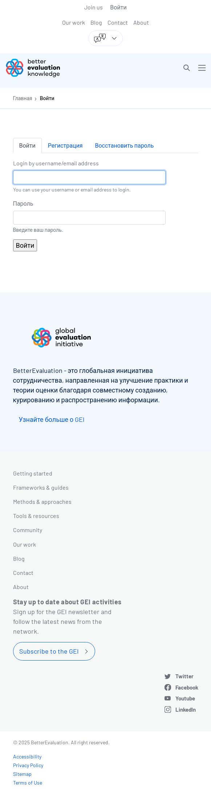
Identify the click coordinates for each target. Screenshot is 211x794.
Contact (117, 22)
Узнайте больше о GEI (52, 419)
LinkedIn (185, 709)
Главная (22, 98)
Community (27, 529)
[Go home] (58, 68)
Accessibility (27, 756)
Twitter (184, 676)
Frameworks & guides (41, 487)
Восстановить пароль (124, 145)
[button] (186, 68)
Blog (96, 22)
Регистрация (65, 145)
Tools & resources (36, 515)
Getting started (32, 473)
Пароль (23, 203)
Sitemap (22, 774)
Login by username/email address (56, 163)
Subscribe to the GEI (49, 651)
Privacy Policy (28, 765)
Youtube (185, 698)
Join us (93, 7)
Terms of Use (27, 782)
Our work (73, 22)
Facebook (186, 687)
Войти (118, 7)
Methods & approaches (42, 501)
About (141, 22)
